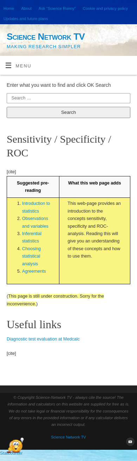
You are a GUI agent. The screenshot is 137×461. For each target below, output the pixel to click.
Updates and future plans (26, 19)
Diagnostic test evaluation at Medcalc (43, 339)
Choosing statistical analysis (31, 256)
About (26, 8)
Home (9, 8)
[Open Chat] (15, 446)
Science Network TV (46, 36)
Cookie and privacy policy (105, 8)
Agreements (34, 271)
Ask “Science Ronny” (57, 8)
